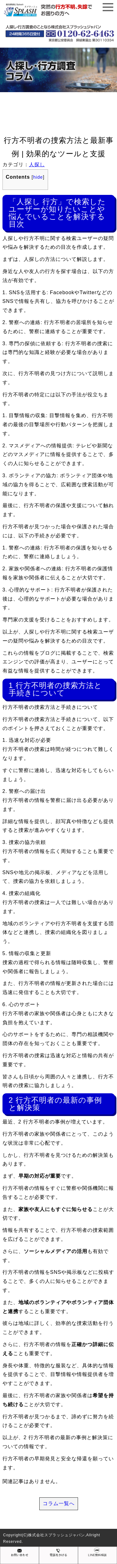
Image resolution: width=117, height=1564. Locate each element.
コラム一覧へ (59, 1503)
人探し (37, 164)
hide (38, 177)
